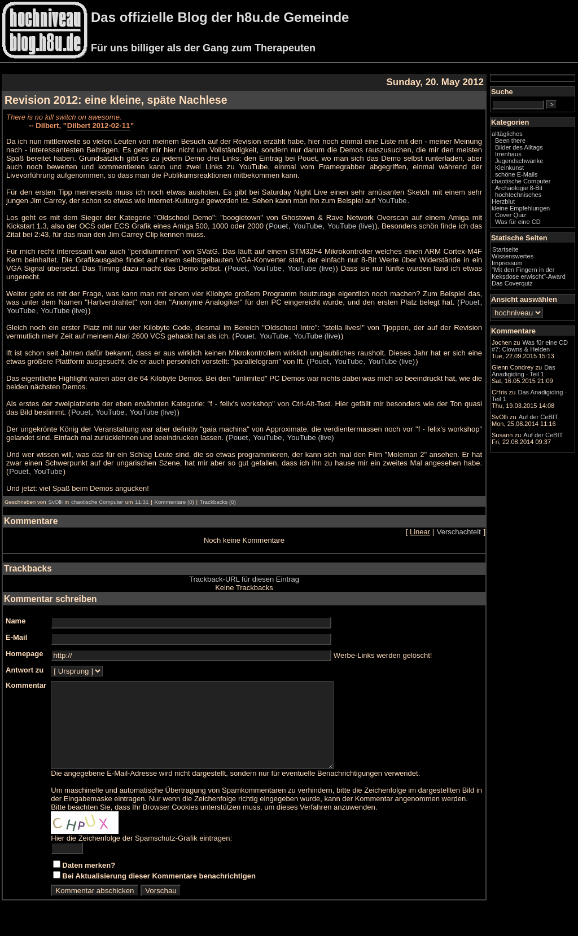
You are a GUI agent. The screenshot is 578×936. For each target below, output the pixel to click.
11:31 (141, 502)
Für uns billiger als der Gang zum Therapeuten (203, 48)
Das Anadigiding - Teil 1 (523, 370)
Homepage (24, 653)
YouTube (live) (350, 226)
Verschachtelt (459, 532)
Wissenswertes (512, 256)
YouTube (392, 200)
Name (15, 621)
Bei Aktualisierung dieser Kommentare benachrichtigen (159, 893)
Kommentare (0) (174, 502)
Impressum (507, 263)
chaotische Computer (97, 502)
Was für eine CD (518, 221)
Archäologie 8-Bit (518, 187)
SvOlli (55, 502)
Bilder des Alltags (519, 147)
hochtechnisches (518, 194)
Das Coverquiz (512, 283)
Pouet (278, 226)
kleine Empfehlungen (521, 208)
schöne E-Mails (516, 174)
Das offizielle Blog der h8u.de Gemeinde (220, 17)
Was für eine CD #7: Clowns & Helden (530, 346)
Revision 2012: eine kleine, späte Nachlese (116, 100)
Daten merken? (88, 882)
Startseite (505, 249)
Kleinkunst (509, 167)
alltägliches (507, 133)
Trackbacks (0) (218, 502)
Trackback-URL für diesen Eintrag (244, 579)
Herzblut (503, 201)
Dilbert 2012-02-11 (98, 125)
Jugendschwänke (519, 160)
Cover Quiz (510, 215)
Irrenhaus (508, 154)
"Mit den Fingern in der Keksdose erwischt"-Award (529, 273)
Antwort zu (24, 670)
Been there (510, 140)
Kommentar (26, 685)
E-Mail (16, 637)
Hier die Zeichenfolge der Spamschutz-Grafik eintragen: (141, 855)
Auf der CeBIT (538, 417)
